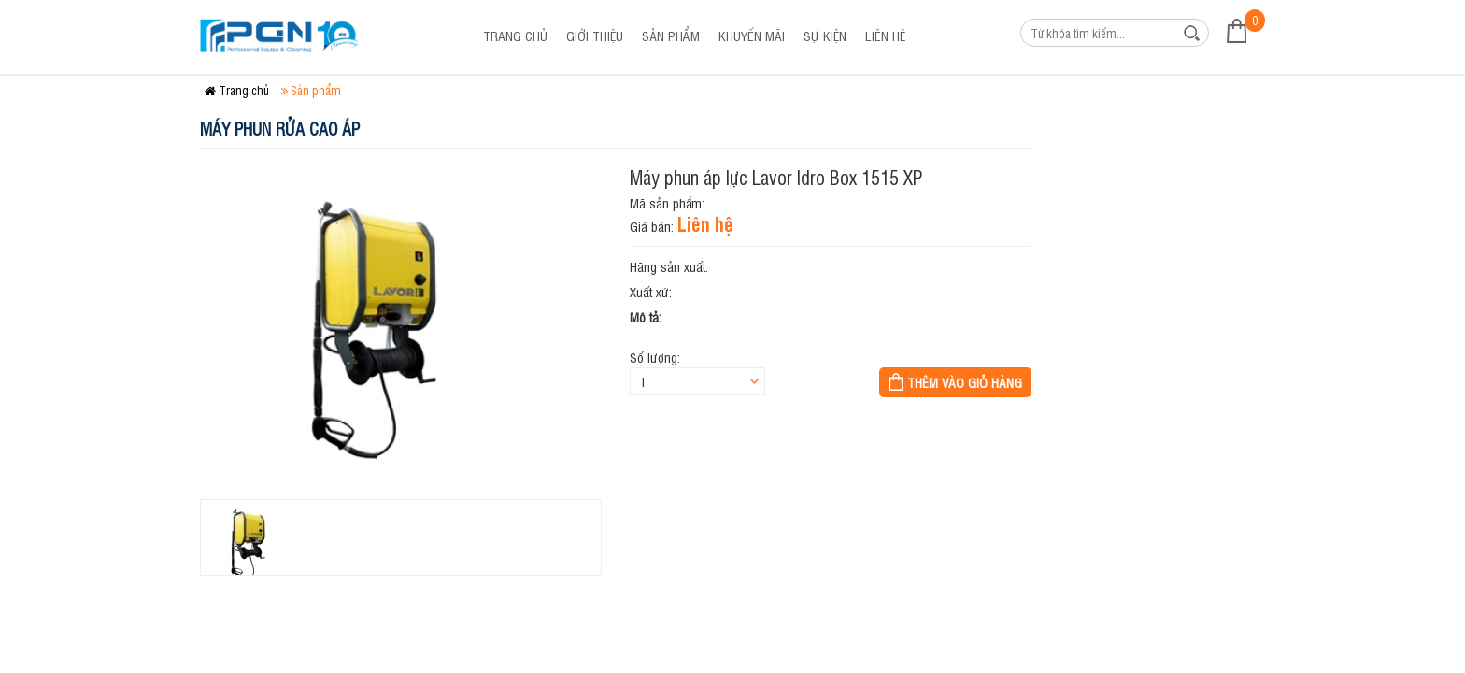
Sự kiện (825, 35)
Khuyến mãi (751, 35)
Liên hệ (885, 35)
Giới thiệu (594, 35)
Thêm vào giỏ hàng (964, 382)
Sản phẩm (671, 35)
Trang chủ (515, 35)
